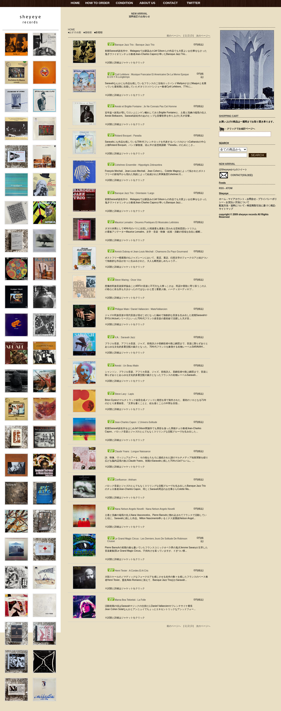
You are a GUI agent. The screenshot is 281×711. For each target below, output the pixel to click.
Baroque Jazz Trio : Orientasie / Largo (130, 193)
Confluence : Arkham (122, 479)
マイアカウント (236, 199)
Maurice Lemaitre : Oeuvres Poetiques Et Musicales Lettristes (143, 222)
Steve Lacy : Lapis (120, 394)
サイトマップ (226, 209)
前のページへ (174, 35)
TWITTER (193, 3)
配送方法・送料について (232, 205)
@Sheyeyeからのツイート (233, 169)
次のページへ (203, 35)
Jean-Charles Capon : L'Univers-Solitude (132, 422)
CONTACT (170, 3)
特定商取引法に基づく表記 (261, 205)
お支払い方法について (237, 202)
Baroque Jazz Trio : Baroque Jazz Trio (131, 44)
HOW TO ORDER (97, 3)
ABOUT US (147, 3)
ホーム (222, 199)
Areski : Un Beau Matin (123, 365)
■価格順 (87, 32)
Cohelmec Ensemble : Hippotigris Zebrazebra (134, 165)
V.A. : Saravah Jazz (121, 337)
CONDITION (124, 3)
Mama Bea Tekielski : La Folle (126, 600)
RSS (221, 188)
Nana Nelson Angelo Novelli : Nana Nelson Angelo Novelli (141, 509)
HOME (75, 3)
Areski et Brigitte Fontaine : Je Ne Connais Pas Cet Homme (142, 106)
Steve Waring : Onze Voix (124, 280)
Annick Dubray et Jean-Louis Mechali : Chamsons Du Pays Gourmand (147, 251)
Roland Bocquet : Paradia (124, 135)
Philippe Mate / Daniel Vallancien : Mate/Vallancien (137, 309)
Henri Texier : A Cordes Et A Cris (127, 570)
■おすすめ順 (74, 32)
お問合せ (251, 199)
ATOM (229, 188)
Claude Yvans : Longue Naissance (129, 451)
